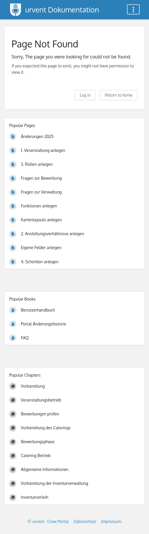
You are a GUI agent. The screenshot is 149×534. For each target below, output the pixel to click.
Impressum (111, 521)
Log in (85, 95)
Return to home (118, 95)
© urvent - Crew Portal (48, 521)
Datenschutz (85, 521)
